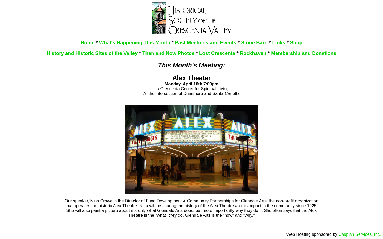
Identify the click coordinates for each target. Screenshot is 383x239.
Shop (296, 42)
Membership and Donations (303, 53)
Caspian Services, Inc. (360, 234)
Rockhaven (253, 53)
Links (278, 42)
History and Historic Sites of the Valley (92, 53)
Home (87, 42)
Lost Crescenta (217, 53)
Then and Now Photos (168, 53)
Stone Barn (254, 42)
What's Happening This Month (134, 42)
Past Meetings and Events (205, 42)
